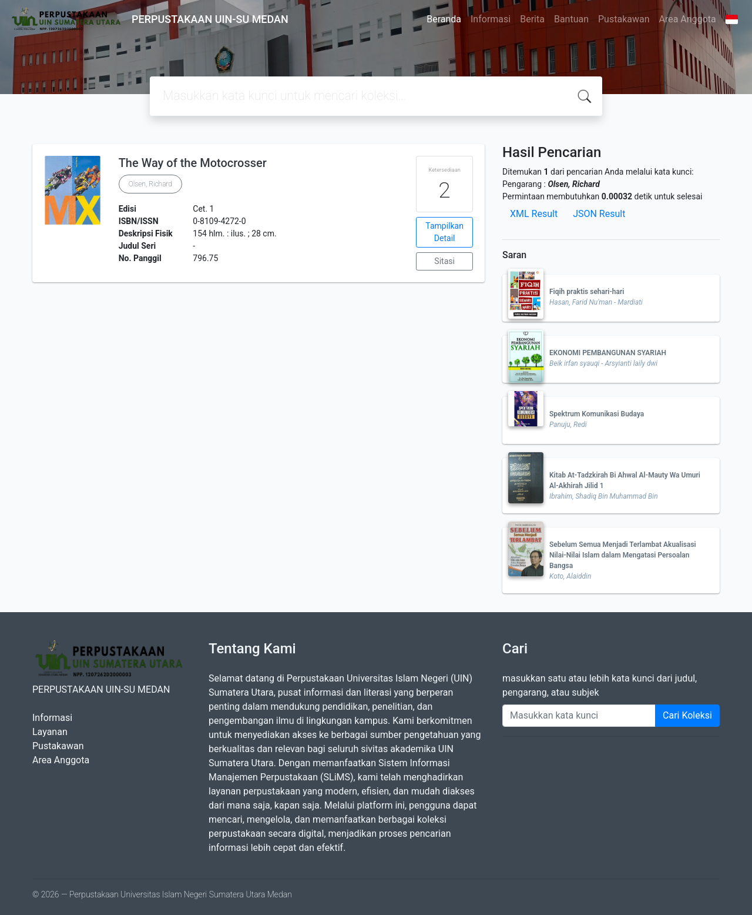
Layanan (50, 731)
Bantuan (571, 19)
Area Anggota (687, 19)
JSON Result (599, 213)
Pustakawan (623, 19)
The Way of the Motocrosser (193, 163)
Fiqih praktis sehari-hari (586, 292)
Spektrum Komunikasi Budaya (596, 414)
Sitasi (444, 261)
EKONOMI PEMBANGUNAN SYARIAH (607, 353)
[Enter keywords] (579, 715)
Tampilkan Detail (444, 232)
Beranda (444, 19)
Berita (532, 19)
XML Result (534, 213)
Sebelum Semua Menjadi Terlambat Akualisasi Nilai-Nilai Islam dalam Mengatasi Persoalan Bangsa (622, 555)
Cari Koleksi (687, 715)
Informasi (491, 19)
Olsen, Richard (150, 184)
